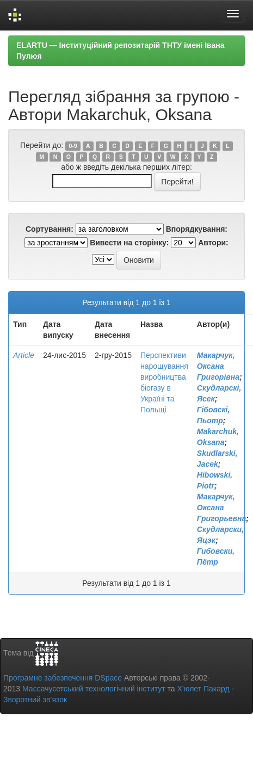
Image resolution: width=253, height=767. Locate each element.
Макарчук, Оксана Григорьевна (221, 507)
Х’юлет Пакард (203, 688)
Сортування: (49, 229)
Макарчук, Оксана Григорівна (218, 366)
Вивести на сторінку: (129, 242)
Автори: (213, 242)
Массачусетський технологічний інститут (93, 688)
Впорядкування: (196, 229)
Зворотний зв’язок (35, 699)
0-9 (73, 146)
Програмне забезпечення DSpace (62, 677)
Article (23, 355)
